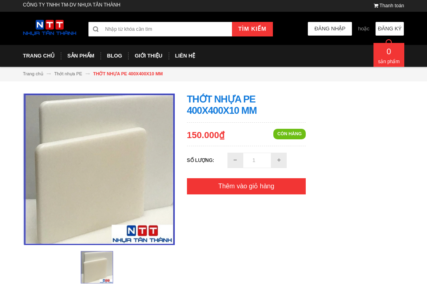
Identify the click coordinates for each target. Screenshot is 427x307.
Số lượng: (201, 160)
